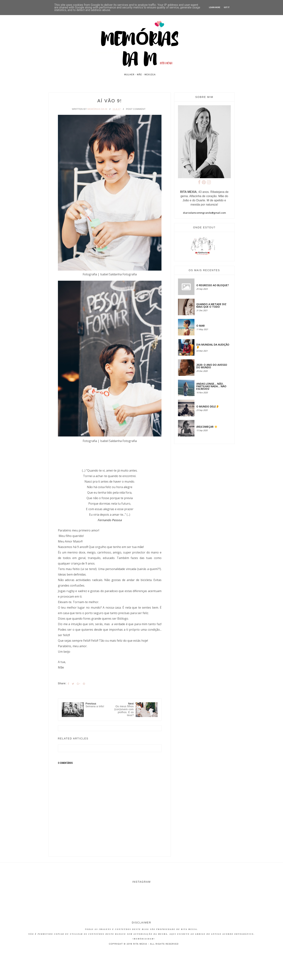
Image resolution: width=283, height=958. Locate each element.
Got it (226, 7)
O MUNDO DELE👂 (207, 406)
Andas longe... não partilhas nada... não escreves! (211, 386)
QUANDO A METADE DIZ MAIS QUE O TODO (211, 305)
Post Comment (136, 109)
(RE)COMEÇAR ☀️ (206, 426)
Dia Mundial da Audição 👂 (212, 346)
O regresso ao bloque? (212, 285)
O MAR (200, 325)
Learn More (214, 7)
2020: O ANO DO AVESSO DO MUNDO (211, 366)
